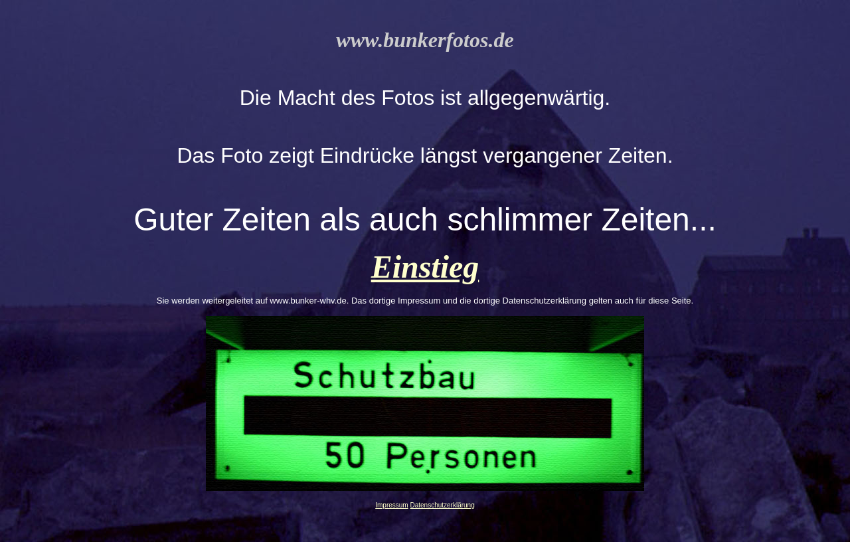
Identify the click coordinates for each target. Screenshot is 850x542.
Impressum (391, 505)
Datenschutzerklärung (442, 505)
